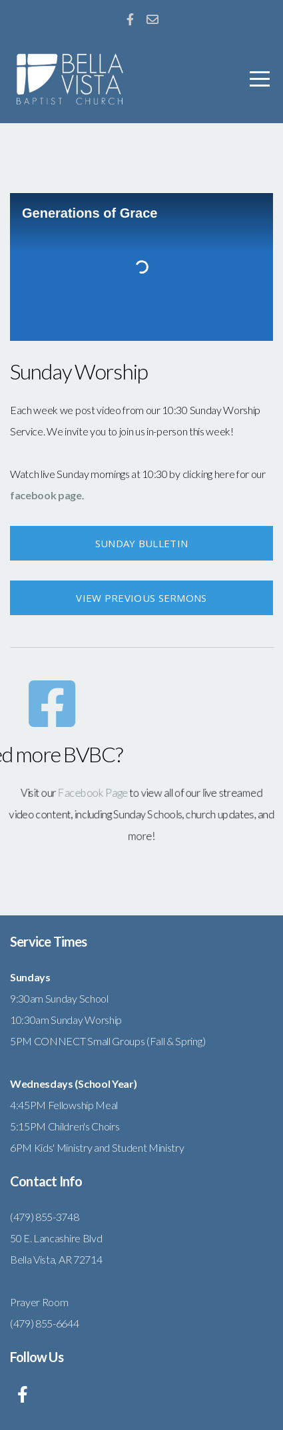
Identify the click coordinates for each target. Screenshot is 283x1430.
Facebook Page (99, 794)
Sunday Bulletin (141, 543)
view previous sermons (141, 597)
